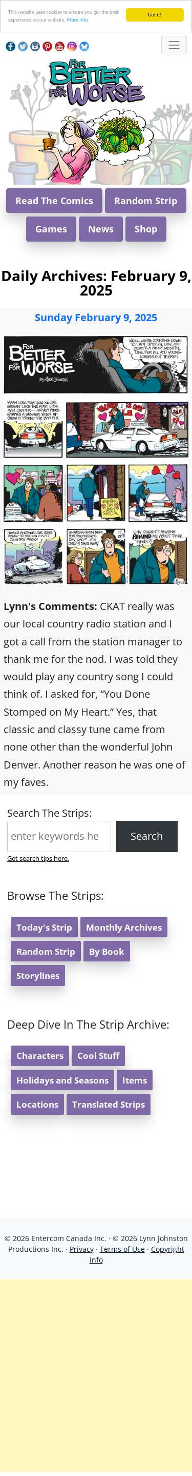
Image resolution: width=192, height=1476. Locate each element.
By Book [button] (106, 951)
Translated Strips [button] (108, 1104)
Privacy (82, 1249)
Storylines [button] (37, 975)
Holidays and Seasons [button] (62, 1080)
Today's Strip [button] (44, 927)
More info (77, 19)
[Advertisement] (96, 1376)
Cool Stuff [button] (98, 1055)
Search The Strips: (49, 813)
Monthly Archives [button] (124, 927)
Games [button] (51, 229)
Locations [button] (37, 1104)
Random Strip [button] (145, 200)
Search (147, 836)
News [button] (101, 229)
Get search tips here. (38, 858)
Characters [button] (39, 1055)
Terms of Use (122, 1249)
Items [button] (134, 1080)
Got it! (155, 14)
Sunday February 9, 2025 (96, 317)
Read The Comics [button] (54, 200)
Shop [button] (146, 229)
